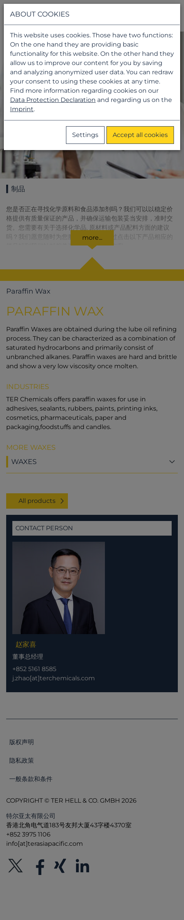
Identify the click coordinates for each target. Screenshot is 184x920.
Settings (85, 135)
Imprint (22, 109)
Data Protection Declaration (53, 100)
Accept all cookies (140, 135)
